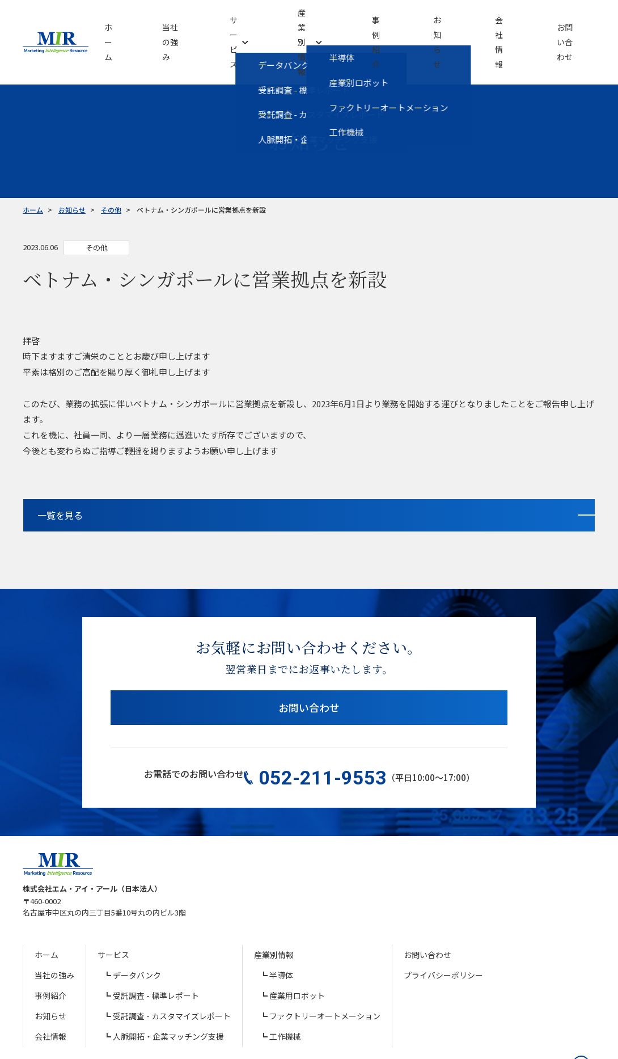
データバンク (137, 933)
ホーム (46, 912)
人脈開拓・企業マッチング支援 (168, 994)
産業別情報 (274, 912)
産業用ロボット (297, 953)
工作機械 (285, 994)
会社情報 (50, 994)
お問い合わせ (309, 674)
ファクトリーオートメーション (324, 974)
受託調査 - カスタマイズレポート (172, 974)
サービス (113, 912)
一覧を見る (264, 476)
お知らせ (50, 974)
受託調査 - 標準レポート (156, 953)
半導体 (281, 933)
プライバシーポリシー (443, 933)
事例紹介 (50, 953)
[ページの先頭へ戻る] (575, 1016)
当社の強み (54, 933)
